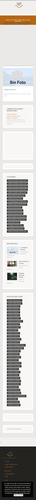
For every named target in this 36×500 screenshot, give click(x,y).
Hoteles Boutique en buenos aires (17, 204)
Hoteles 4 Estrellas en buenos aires (17, 180)
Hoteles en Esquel (12, 387)
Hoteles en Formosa (13, 390)
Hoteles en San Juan (13, 333)
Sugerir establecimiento (11, 464)
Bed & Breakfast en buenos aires (16, 216)
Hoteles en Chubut (13, 375)
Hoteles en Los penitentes (15, 321)
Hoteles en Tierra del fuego (15, 348)
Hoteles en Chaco (12, 369)
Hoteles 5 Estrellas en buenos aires (17, 183)
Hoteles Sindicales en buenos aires (17, 231)
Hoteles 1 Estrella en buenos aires (17, 192)
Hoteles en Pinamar (13, 324)
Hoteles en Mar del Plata (14, 303)
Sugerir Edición (9, 467)
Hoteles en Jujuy (12, 399)
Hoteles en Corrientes (14, 381)
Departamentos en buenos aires (16, 219)
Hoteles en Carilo (12, 360)
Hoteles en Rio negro (13, 327)
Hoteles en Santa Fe (13, 342)
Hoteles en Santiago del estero (16, 345)
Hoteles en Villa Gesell (14, 393)
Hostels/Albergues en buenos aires (17, 201)
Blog (6, 476)
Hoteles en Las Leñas (13, 351)
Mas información (25, 493)
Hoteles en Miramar (13, 309)
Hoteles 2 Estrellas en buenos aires (17, 189)
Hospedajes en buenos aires (15, 228)
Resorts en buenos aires (14, 207)
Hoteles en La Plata (13, 402)
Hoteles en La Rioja (13, 354)
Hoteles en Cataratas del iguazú (16, 396)
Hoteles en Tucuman (13, 405)
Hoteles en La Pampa (13, 318)
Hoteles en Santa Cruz (14, 339)
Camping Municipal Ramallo (21, 275)
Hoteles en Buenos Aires (14, 300)
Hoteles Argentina (9, 474)
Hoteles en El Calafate (14, 357)
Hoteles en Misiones (13, 312)
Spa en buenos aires (13, 222)
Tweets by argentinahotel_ (14, 429)
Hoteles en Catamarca (14, 363)
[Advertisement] (18, 47)
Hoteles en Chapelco (13, 372)
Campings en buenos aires (15, 225)
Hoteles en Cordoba (13, 378)
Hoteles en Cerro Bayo (14, 366)
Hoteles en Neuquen (13, 315)
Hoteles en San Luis (13, 336)
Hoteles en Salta (12, 330)
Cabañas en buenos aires (15, 198)
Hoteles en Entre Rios (13, 384)
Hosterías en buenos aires (15, 213)
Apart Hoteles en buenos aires (16, 195)
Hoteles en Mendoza (13, 306)
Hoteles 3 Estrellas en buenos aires (17, 186)
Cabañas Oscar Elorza (10, 89)
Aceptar (18, 495)
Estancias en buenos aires (15, 210)
